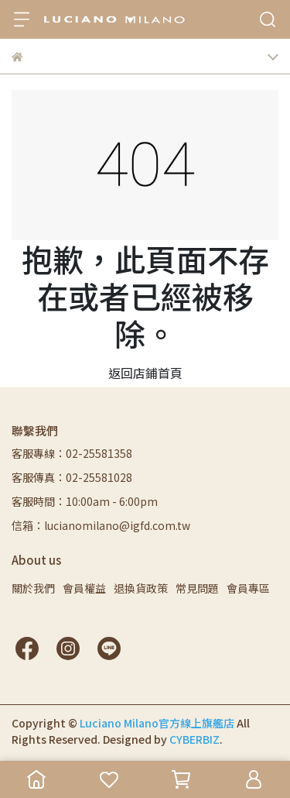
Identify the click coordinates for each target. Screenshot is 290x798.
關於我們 (33, 588)
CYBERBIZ (194, 739)
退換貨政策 (141, 588)
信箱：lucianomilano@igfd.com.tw (101, 525)
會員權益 (84, 588)
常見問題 (197, 588)
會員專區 (248, 588)
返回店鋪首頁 (145, 372)
